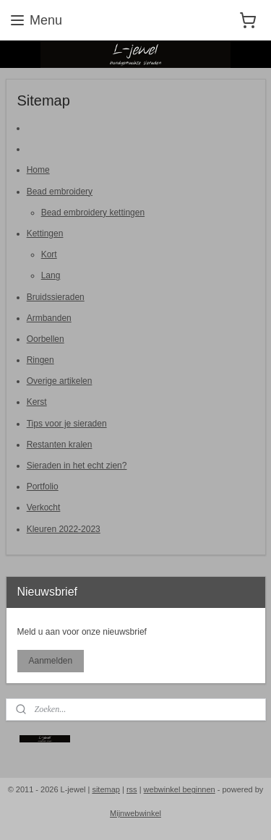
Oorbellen (45, 338)
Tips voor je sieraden (67, 423)
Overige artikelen (60, 381)
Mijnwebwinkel (135, 813)
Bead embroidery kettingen (93, 212)
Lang (51, 275)
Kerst (37, 402)
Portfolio (43, 486)
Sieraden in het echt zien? (77, 465)
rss (131, 789)
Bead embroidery (60, 191)
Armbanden (49, 317)
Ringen (40, 360)
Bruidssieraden (56, 296)
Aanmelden (50, 661)
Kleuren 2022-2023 (63, 528)
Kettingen (45, 233)
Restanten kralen (60, 444)
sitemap (106, 789)
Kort (49, 254)
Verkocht (44, 507)
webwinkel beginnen (179, 789)
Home (38, 170)
